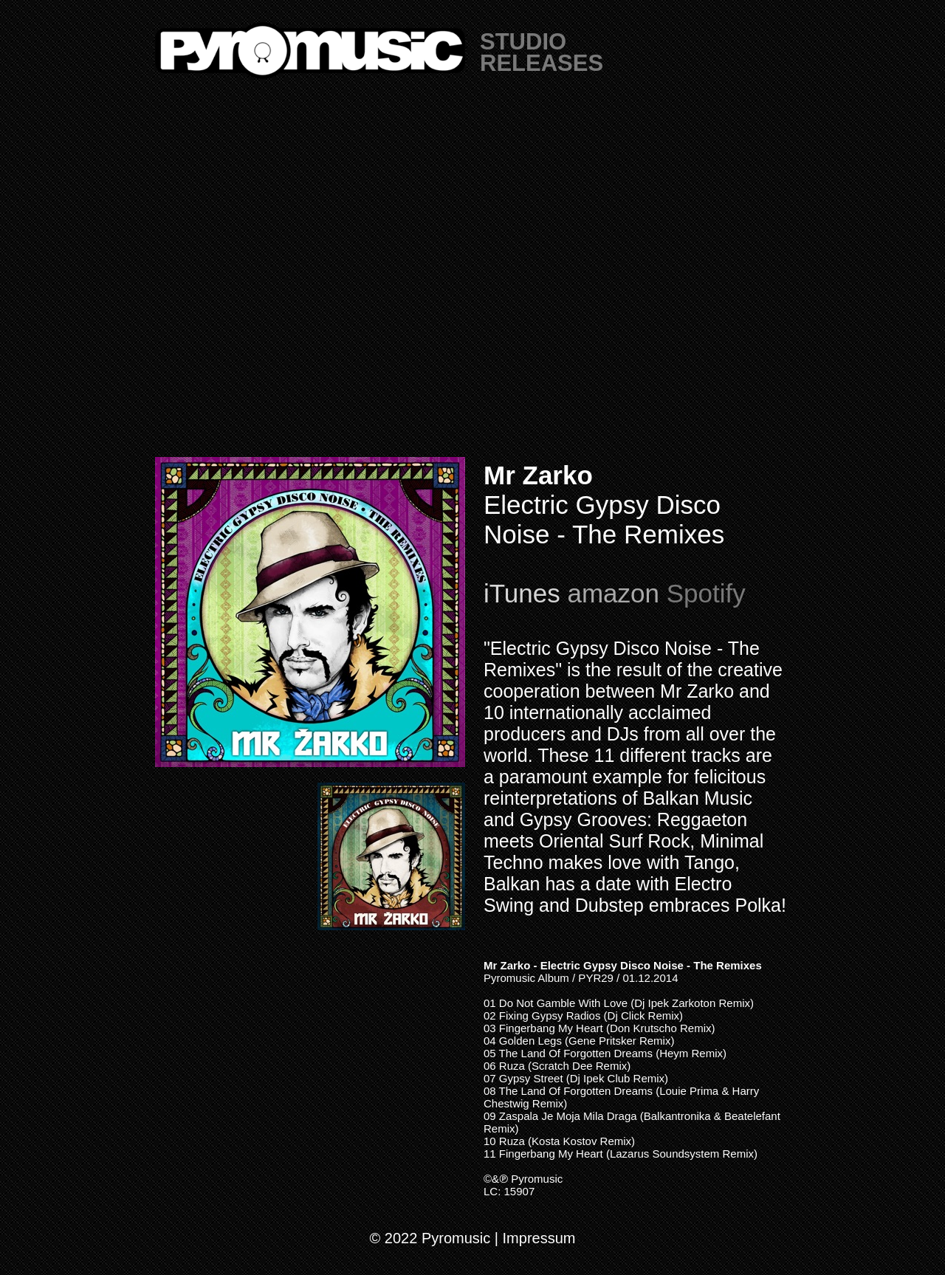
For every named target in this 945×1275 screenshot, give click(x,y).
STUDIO (523, 42)
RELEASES (541, 63)
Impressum (539, 1238)
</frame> (472, 280)
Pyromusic (537, 1178)
